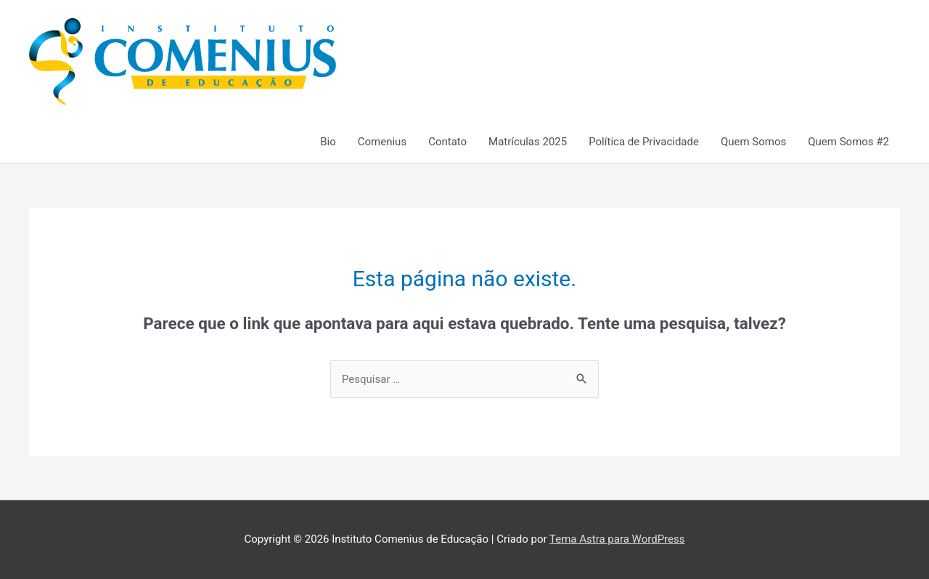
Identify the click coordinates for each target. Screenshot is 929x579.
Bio (328, 141)
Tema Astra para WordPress (616, 539)
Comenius (382, 141)
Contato (447, 141)
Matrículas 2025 (527, 141)
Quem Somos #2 (848, 141)
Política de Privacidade (644, 141)
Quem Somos (753, 141)
